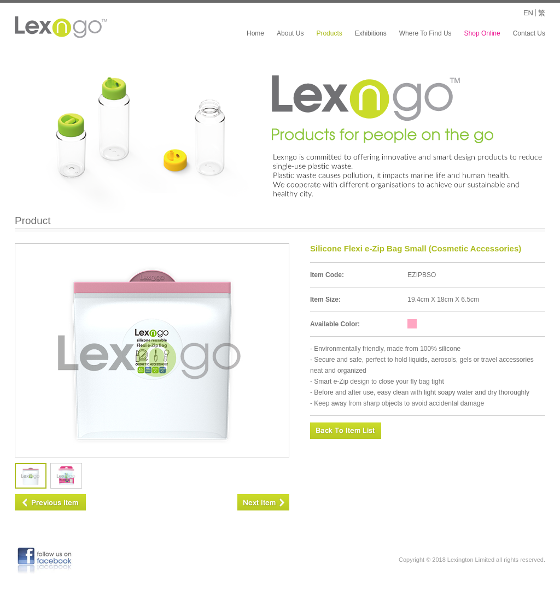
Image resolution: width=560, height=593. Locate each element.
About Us (290, 33)
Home (255, 33)
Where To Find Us (425, 33)
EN (528, 12)
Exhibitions (371, 33)
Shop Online (482, 33)
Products (329, 33)
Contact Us (529, 33)
